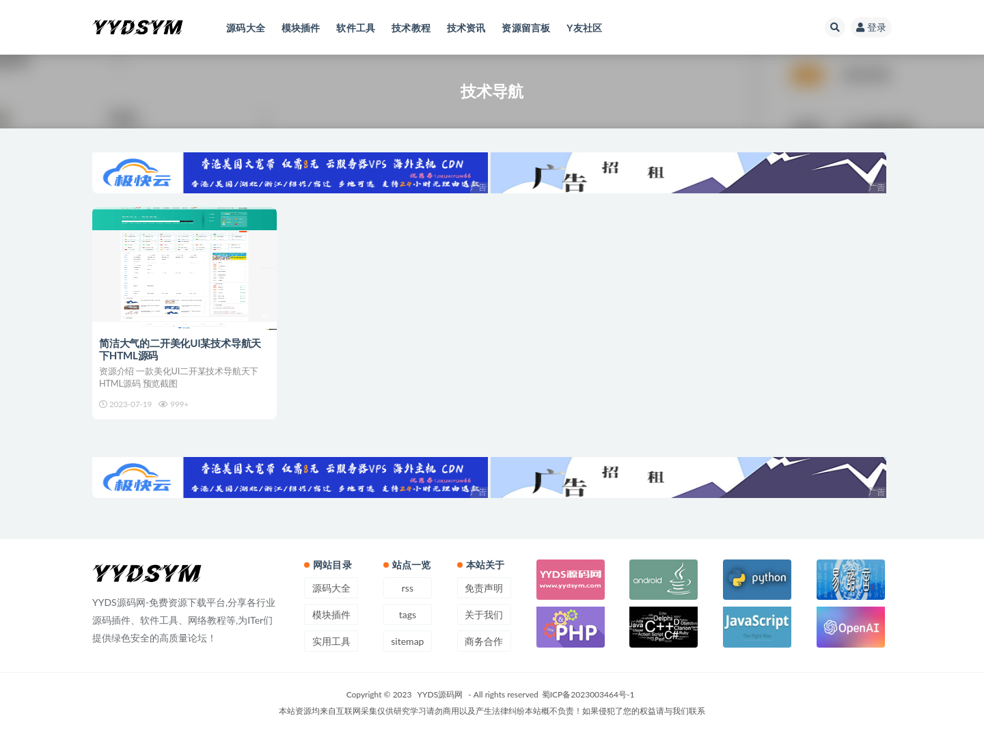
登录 (871, 27)
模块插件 (331, 614)
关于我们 (484, 614)
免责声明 (484, 588)
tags (407, 614)
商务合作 (484, 641)
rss (407, 588)
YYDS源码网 (440, 694)
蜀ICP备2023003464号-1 (588, 694)
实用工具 (331, 641)
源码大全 (331, 588)
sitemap (407, 641)
